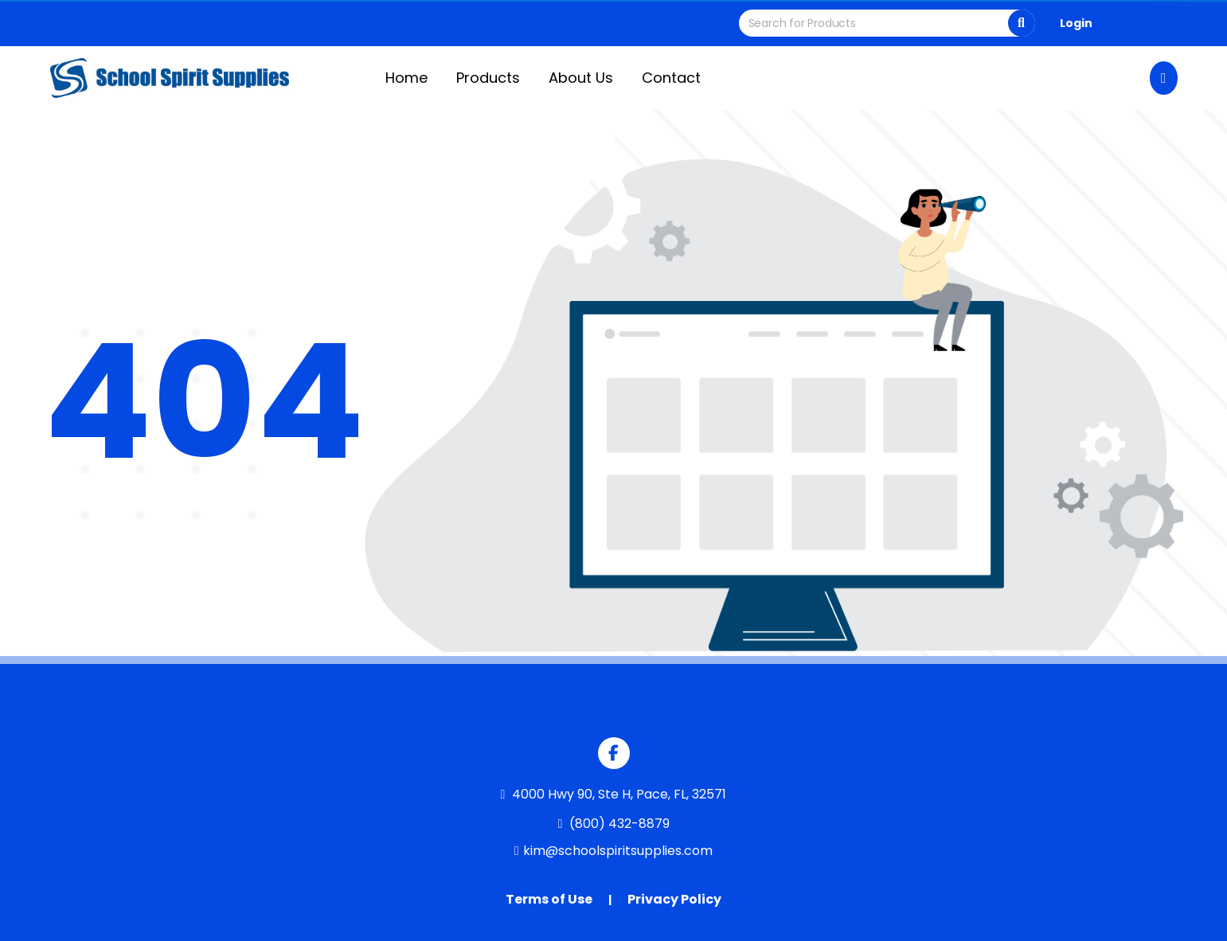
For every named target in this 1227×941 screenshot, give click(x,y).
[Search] (1021, 23)
